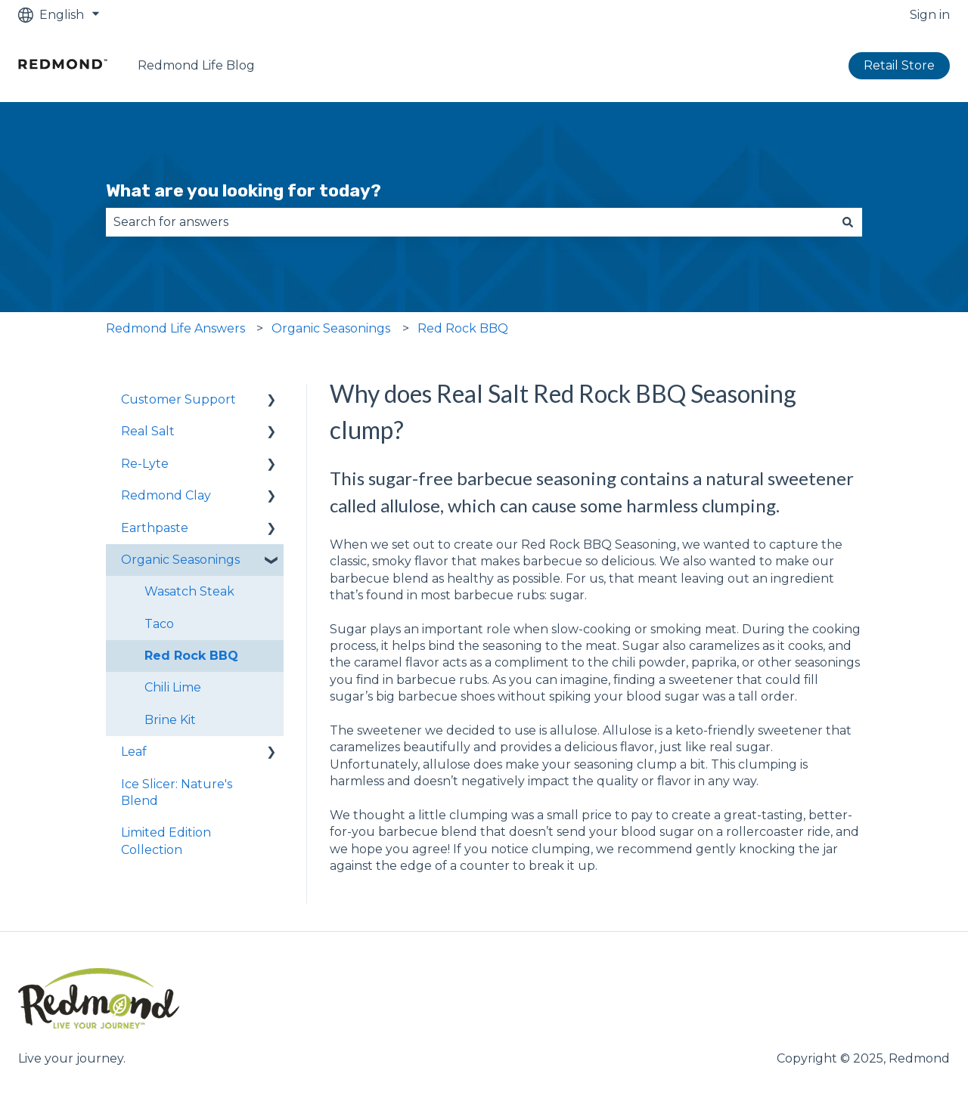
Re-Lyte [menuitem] (145, 463)
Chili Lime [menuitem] (172, 687)
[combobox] (469, 222)
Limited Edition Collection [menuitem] (166, 840)
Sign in (930, 15)
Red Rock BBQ (462, 328)
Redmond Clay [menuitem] (166, 495)
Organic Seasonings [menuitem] (180, 559)
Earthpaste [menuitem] (154, 528)
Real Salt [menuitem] (148, 431)
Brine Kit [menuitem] (170, 720)
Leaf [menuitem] (134, 751)
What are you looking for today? (243, 190)
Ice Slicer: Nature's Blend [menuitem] (176, 792)
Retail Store (899, 65)
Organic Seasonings (330, 328)
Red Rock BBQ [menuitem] (191, 655)
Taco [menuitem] (159, 624)
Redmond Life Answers (175, 328)
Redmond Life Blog (196, 65)
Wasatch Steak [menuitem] (189, 591)
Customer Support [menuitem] (178, 399)
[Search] (847, 222)
